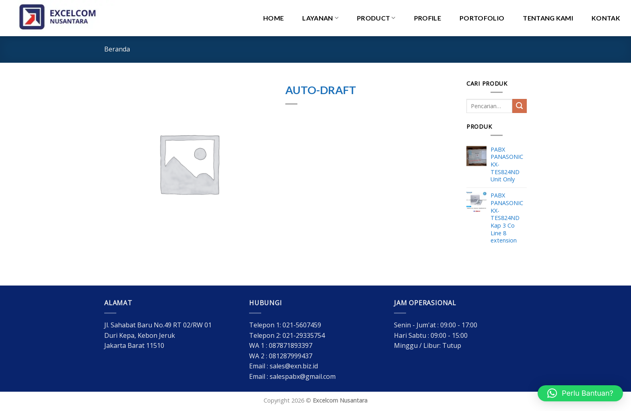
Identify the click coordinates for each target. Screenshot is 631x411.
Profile (427, 18)
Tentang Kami (548, 18)
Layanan (320, 18)
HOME (273, 18)
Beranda (117, 49)
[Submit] (519, 106)
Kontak (606, 18)
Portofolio (482, 18)
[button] (580, 393)
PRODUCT (376, 18)
